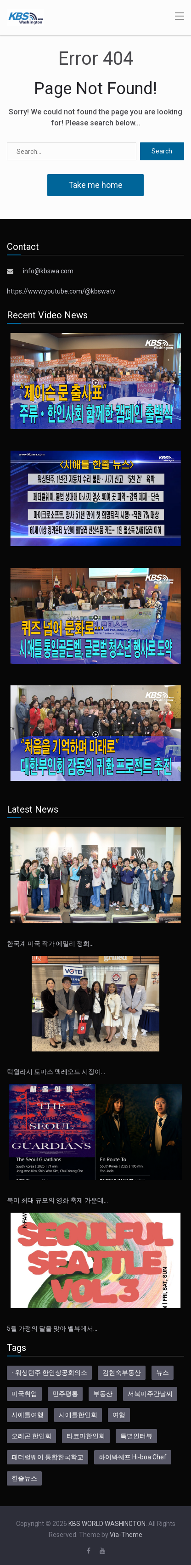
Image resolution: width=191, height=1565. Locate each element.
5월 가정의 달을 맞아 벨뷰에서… (52, 1328)
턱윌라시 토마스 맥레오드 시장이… (56, 1071)
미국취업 (24, 1393)
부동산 (102, 1393)
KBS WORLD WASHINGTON (107, 1523)
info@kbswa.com (48, 271)
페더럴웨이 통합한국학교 (47, 1457)
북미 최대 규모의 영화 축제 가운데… (57, 1200)
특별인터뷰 (136, 1436)
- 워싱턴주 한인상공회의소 (49, 1372)
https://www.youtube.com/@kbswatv (61, 291)
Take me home (95, 185)
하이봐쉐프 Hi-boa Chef (133, 1457)
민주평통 (65, 1393)
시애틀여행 (27, 1414)
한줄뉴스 (24, 1478)
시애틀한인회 (78, 1414)
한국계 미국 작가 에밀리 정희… (50, 943)
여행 (118, 1414)
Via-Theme (126, 1534)
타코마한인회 (86, 1436)
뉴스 (162, 1372)
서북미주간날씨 (150, 1393)
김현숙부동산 (121, 1372)
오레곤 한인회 (31, 1436)
